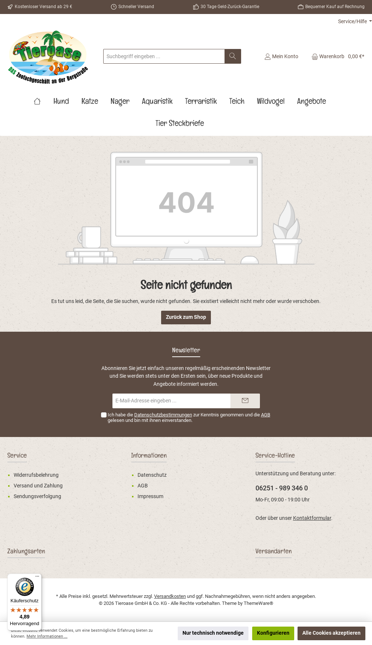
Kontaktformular (312, 518)
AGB (265, 414)
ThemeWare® (258, 603)
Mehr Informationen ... (47, 636)
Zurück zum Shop (186, 317)
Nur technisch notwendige (213, 633)
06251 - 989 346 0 (281, 488)
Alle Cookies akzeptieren (331, 633)
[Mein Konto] (281, 56)
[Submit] (245, 401)
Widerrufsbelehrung (36, 475)
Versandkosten (170, 596)
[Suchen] (233, 56)
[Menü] (37, 578)
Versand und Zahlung (38, 486)
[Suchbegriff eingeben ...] (164, 56)
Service (17, 457)
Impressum (150, 496)
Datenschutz (152, 475)
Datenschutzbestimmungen (163, 414)
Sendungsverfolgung (37, 496)
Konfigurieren (273, 633)
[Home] (43, 103)
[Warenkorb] (336, 56)
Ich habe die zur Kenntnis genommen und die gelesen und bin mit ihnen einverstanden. (189, 417)
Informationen (149, 457)
